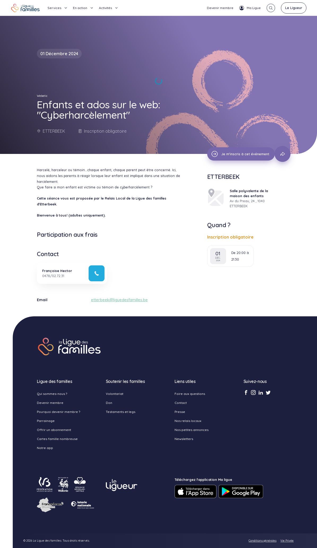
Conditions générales (262, 540)
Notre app (45, 448)
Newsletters (184, 439)
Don (109, 403)
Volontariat (114, 394)
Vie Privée (287, 540)
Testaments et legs (120, 412)
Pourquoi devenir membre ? (58, 412)
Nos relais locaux (188, 421)
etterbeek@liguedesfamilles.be (119, 299)
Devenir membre (220, 8)
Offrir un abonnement (54, 430)
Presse (180, 412)
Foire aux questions (190, 394)
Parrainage (46, 421)
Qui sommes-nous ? (52, 394)
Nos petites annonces (192, 430)
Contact (181, 403)
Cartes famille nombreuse (57, 439)
